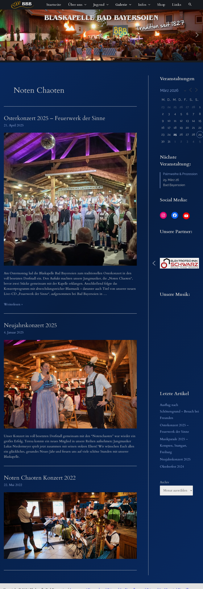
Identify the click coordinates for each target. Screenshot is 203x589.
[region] (101, 35)
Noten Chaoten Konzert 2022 (40, 478)
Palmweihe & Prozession (180, 174)
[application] (84, 5)
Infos (144, 5)
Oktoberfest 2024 (172, 466)
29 (199, 134)
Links (176, 4)
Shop (161, 4)
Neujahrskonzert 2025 (30, 325)
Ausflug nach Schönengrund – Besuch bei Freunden (179, 411)
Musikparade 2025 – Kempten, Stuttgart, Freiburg (174, 445)
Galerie (123, 5)
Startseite (53, 4)
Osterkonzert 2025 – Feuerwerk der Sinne (54, 118)
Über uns (77, 5)
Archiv (164, 482)
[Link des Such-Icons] (190, 4)
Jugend (101, 5)
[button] (6, 35)
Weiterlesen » (13, 304)
